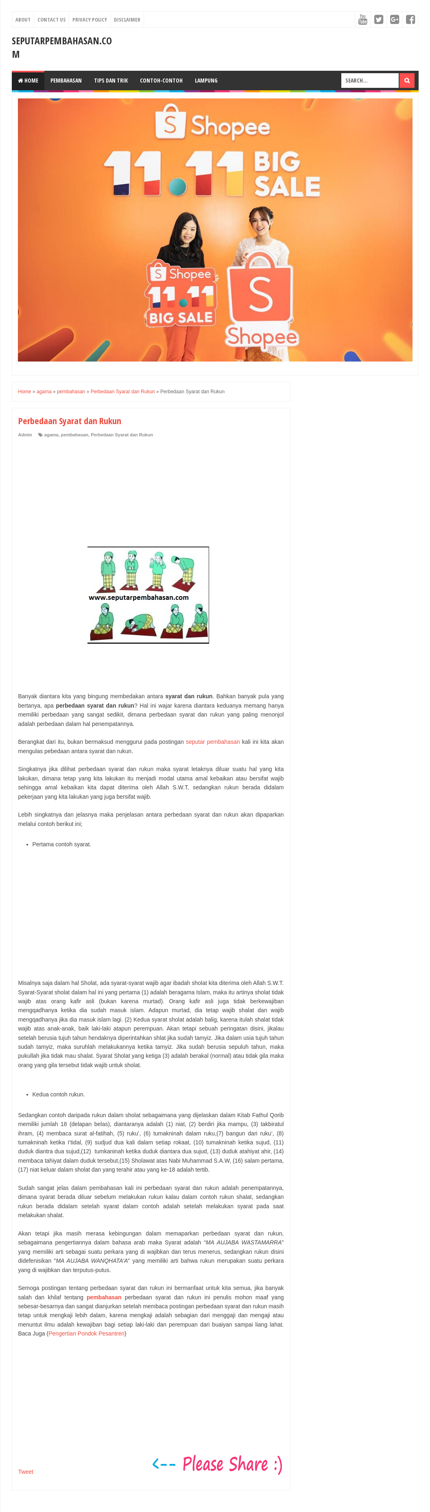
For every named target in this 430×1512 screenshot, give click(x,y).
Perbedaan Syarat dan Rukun (122, 434)
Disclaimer (127, 19)
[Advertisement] (79, 493)
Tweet (25, 1471)
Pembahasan (66, 80)
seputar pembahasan (213, 742)
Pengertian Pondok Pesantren (86, 1333)
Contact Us (51, 19)
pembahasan (74, 434)
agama (51, 434)
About (23, 19)
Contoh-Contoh (161, 80)
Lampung (206, 80)
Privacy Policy (89, 19)
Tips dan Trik (111, 80)
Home (28, 80)
